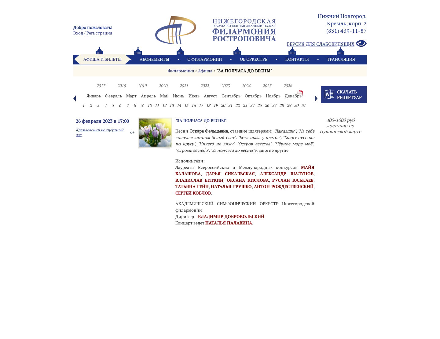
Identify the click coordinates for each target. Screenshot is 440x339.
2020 (163, 86)
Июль (194, 96)
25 (259, 105)
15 (186, 105)
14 (179, 105)
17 (201, 105)
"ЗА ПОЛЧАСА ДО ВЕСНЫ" (244, 71)
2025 (266, 86)
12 (164, 105)
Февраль (113, 96)
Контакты (297, 59)
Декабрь (293, 96)
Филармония (181, 71)
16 (193, 105)
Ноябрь (273, 96)
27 (274, 105)
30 (296, 105)
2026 (287, 86)
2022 (204, 86)
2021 (183, 86)
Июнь (178, 96)
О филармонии (204, 59)
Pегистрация (99, 33)
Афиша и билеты (102, 59)
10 (149, 105)
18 (208, 105)
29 (289, 105)
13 (171, 105)
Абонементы (154, 59)
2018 (121, 86)
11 (157, 105)
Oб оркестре (253, 59)
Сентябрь (231, 96)
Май (164, 96)
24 (252, 105)
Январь (93, 96)
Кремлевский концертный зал (99, 132)
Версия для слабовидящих (327, 44)
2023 (225, 86)
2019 (142, 86)
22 (237, 105)
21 (230, 105)
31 (303, 105)
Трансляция (341, 59)
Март (131, 96)
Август (210, 96)
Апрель (148, 96)
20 (223, 105)
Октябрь (253, 96)
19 (215, 105)
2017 (100, 86)
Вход (78, 33)
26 (267, 105)
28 (281, 105)
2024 (246, 86)
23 (245, 105)
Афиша (205, 71)
